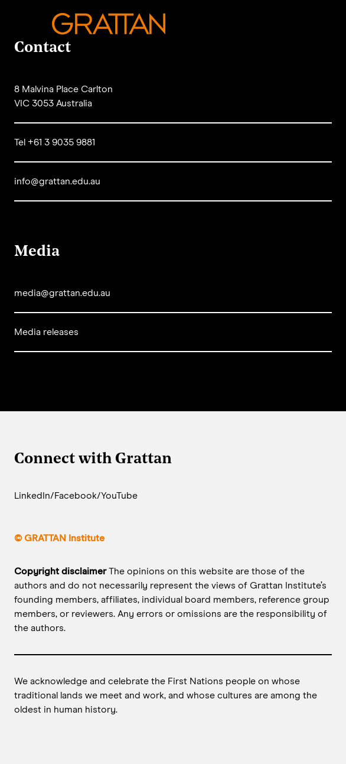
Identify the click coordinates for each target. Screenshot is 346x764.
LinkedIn (32, 495)
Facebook (75, 495)
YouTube (119, 495)
